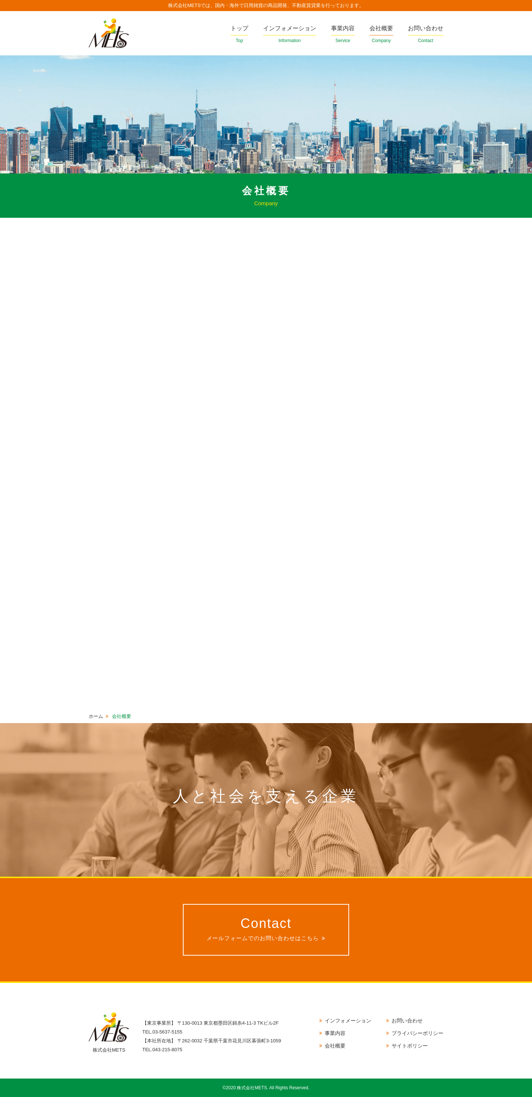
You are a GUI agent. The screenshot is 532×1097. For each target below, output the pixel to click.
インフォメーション (289, 35)
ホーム (96, 716)
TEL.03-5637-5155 (162, 1032)
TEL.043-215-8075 (162, 1049)
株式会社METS (109, 33)
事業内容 (343, 35)
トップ (239, 35)
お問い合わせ (425, 35)
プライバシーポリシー (417, 1033)
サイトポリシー (410, 1046)
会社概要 (381, 35)
